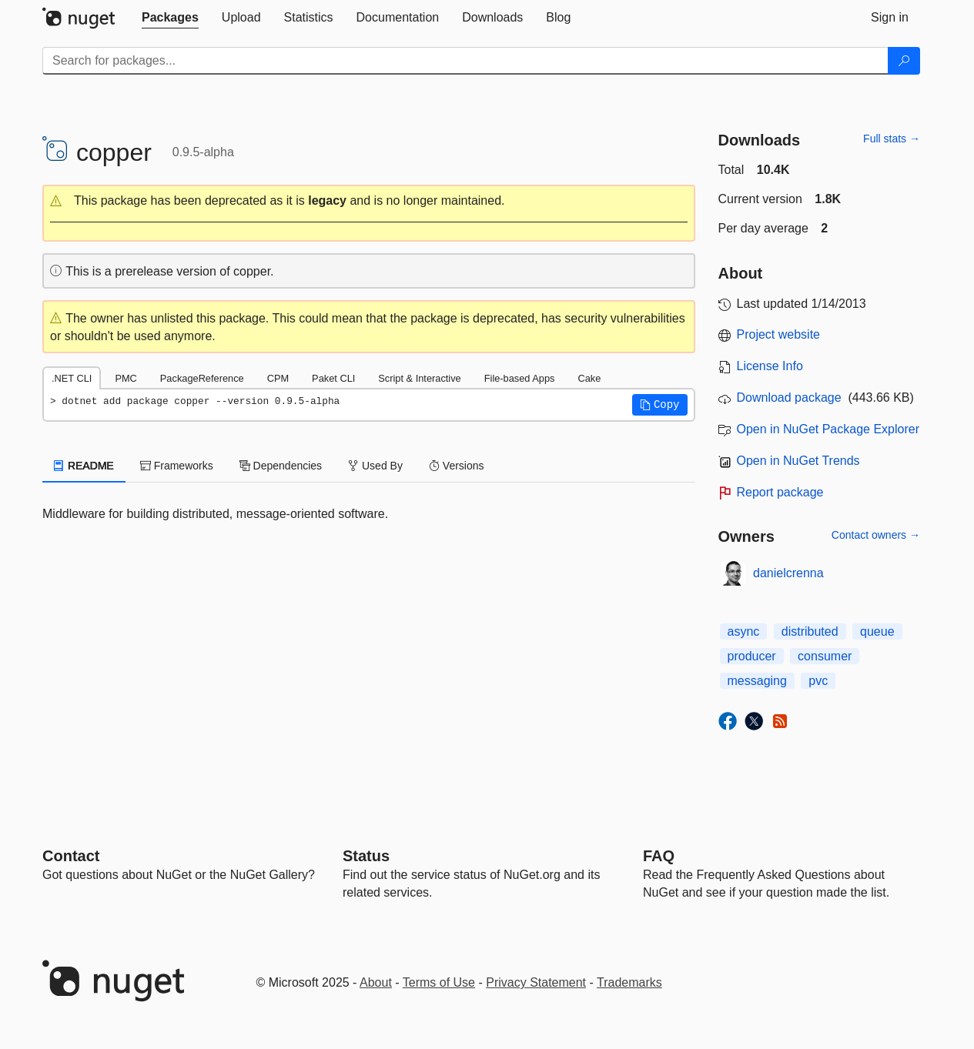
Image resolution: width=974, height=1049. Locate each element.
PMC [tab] (125, 378)
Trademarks (629, 982)
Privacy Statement (536, 982)
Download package (789, 397)
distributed (810, 631)
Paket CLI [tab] (333, 378)
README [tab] (84, 465)
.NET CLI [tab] (72, 378)
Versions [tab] (456, 465)
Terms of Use (439, 982)
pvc (818, 680)
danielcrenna (788, 573)
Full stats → (891, 138)
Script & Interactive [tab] (419, 378)
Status (366, 855)
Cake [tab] (589, 378)
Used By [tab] (375, 465)
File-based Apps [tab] (519, 378)
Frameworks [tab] (176, 465)
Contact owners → (876, 535)
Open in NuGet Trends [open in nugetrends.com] (798, 460)
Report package (780, 492)
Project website (779, 334)
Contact (70, 855)
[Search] (904, 61)
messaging (757, 680)
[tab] (170, 18)
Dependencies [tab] (280, 465)
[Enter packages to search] (465, 61)
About (376, 982)
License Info (770, 365)
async (744, 631)
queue (877, 631)
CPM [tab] (278, 378)
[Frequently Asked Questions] (658, 855)
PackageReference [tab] (202, 378)
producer (752, 656)
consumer (825, 656)
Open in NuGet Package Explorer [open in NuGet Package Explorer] (828, 429)
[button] (369, 201)
